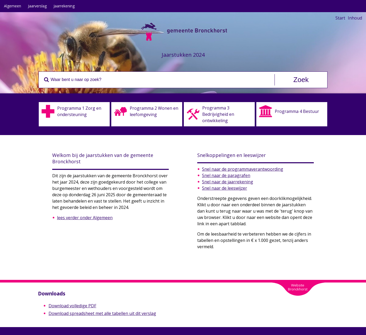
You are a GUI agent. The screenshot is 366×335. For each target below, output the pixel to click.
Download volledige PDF (72, 306)
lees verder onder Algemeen (85, 218)
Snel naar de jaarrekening (227, 182)
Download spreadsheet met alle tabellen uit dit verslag (102, 313)
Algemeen (12, 5)
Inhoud (355, 18)
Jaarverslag (37, 5)
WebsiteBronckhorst (297, 287)
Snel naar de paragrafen (226, 175)
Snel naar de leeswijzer (224, 188)
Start (340, 18)
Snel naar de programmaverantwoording (242, 169)
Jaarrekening (64, 5)
